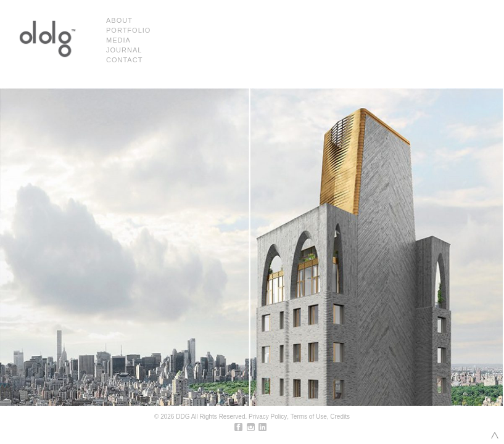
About (119, 20)
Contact (124, 60)
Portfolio (128, 30)
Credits (340, 416)
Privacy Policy (268, 416)
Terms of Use (309, 416)
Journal (124, 50)
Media (118, 40)
